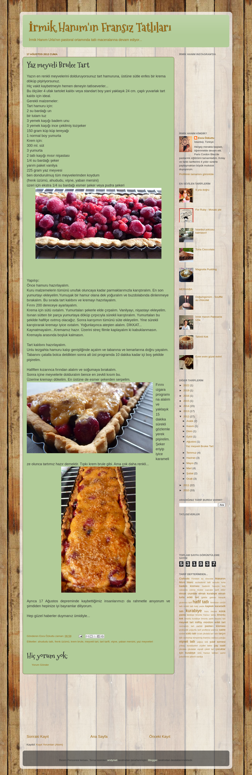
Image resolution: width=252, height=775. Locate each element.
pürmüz (214, 630)
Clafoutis (184, 578)
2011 (186, 485)
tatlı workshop (185, 638)
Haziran (191, 457)
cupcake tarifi (212, 590)
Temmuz (191, 452)
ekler (223, 590)
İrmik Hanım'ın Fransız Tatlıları (100, 27)
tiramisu (207, 638)
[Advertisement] (98, 704)
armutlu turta (218, 582)
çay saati (219, 645)
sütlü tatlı (191, 633)
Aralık (190, 421)
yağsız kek (202, 642)
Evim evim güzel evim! (208, 356)
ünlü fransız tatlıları (207, 653)
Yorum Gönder (40, 664)
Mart (189, 468)
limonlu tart (220, 618)
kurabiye (194, 610)
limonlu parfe (207, 618)
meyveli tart (91, 641)
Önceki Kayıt (159, 736)
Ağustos (191, 441)
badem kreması (189, 586)
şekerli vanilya (196, 656)
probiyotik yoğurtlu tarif (190, 630)
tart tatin (214, 633)
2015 (186, 400)
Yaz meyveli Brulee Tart (200, 446)
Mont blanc (186, 582)
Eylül (189, 436)
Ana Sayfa (98, 736)
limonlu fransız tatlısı (205, 615)
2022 (186, 385)
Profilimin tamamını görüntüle (196, 174)
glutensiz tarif (185, 602)
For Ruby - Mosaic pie (208, 209)
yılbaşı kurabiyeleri (188, 645)
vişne (114, 641)
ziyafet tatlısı (205, 645)
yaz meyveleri (145, 641)
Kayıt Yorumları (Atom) (49, 744)
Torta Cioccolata (204, 249)
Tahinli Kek (201, 336)
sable (222, 629)
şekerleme (184, 656)
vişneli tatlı (187, 641)
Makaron (220, 578)
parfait (199, 626)
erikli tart (193, 597)
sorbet (182, 633)
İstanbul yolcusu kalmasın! (204, 231)
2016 (186, 395)
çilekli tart (209, 649)
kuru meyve (211, 611)
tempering (197, 638)
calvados (183, 590)
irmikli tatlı (188, 606)
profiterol (206, 630)
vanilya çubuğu (218, 638)
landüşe (190, 615)
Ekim (189, 431)
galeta (204, 597)
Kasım (190, 426)
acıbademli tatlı (202, 582)
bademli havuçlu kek (213, 586)
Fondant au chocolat (202, 578)
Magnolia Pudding (206, 269)
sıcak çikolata (203, 633)
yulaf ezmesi (217, 641)
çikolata (182, 649)
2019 (186, 390)
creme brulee (196, 590)
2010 (186, 490)
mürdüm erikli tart (214, 622)
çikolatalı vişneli (195, 649)
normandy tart (186, 626)
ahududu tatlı (45, 641)
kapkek (209, 606)
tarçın (222, 633)
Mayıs (190, 463)
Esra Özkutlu (206, 137)
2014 (186, 406)
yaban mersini (127, 641)
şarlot (222, 653)
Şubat (190, 473)
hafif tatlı (201, 601)
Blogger (152, 760)
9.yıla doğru (202, 189)
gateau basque (217, 597)
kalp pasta (199, 606)
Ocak (189, 478)
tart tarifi (105, 641)
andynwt (112, 760)
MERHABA (185, 289)
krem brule (77, 641)
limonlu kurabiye (192, 618)
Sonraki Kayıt (38, 736)
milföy (198, 622)
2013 (186, 411)
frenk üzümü (62, 641)
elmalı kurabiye (207, 593)
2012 (186, 416)
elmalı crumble (188, 593)
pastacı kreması (215, 626)
